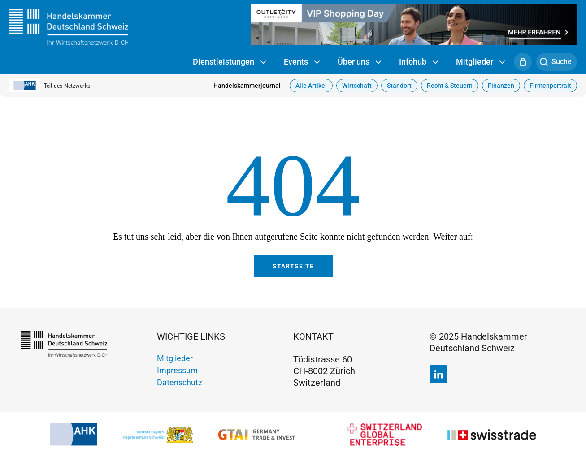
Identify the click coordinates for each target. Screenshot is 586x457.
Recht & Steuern (450, 85)
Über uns (359, 62)
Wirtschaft (357, 85)
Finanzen (501, 85)
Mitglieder (480, 62)
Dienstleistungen (229, 62)
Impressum (177, 370)
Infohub (418, 62)
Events (302, 62)
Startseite (293, 266)
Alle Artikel (311, 85)
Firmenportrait (550, 85)
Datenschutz (179, 382)
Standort (399, 85)
